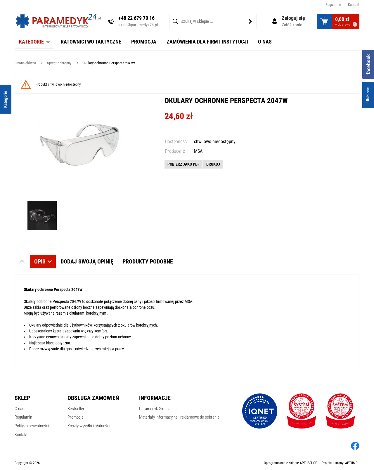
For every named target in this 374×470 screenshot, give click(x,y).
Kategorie (31, 42)
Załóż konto (292, 24)
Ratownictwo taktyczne (91, 42)
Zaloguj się (293, 18)
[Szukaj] (250, 21)
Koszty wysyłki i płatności (88, 426)
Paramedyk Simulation (157, 408)
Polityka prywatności (32, 426)
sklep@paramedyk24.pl (138, 24)
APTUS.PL (352, 463)
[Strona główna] (25, 63)
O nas (265, 42)
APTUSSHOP (308, 463)
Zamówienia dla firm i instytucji (207, 42)
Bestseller (75, 408)
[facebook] (355, 445)
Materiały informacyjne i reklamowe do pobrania (179, 417)
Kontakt (353, 4)
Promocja (143, 42)
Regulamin (333, 4)
